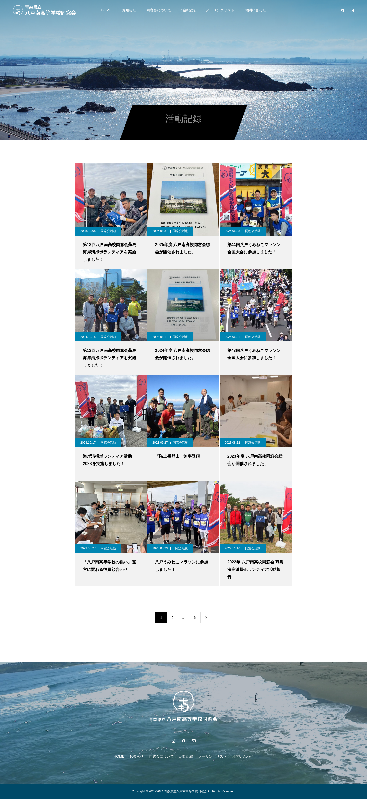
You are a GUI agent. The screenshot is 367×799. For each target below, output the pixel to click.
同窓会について (158, 10)
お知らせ (129, 10)
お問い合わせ (255, 10)
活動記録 (188, 10)
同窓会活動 (108, 231)
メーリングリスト (220, 10)
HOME (106, 10)
